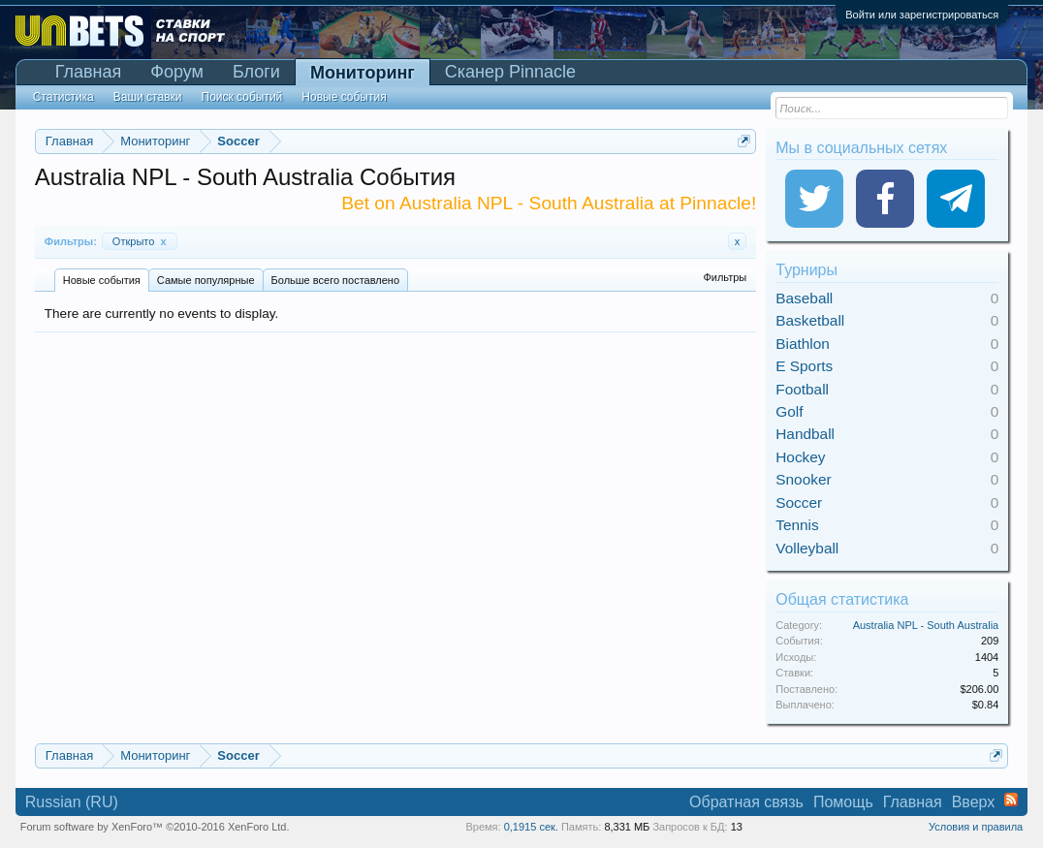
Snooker (803, 479)
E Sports (804, 366)
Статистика (63, 97)
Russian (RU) (71, 802)
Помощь (843, 802)
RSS (1011, 799)
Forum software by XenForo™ (155, 826)
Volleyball (806, 548)
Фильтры (724, 277)
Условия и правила (976, 826)
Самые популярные (206, 280)
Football (802, 389)
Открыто (139, 241)
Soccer (798, 502)
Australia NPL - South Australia (926, 625)
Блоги (256, 71)
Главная (88, 71)
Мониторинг (362, 72)
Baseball (804, 298)
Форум (177, 71)
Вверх (974, 802)
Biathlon (802, 343)
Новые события (102, 280)
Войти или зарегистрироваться (921, 14)
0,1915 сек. (531, 826)
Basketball (809, 320)
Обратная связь (746, 802)
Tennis (797, 525)
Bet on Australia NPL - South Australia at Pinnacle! (548, 203)
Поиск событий (242, 97)
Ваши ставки (147, 97)
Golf (789, 411)
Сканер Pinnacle (510, 71)
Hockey (800, 457)
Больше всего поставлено (335, 280)
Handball (805, 433)
